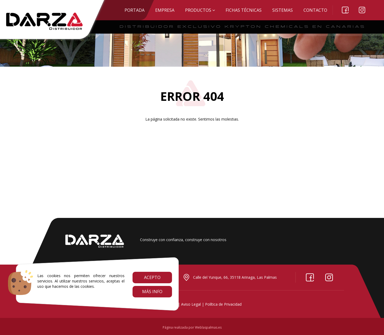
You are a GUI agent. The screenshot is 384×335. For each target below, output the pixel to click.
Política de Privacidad (223, 304)
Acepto (152, 277)
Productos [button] (200, 10)
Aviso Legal (191, 304)
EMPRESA (164, 10)
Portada (135, 10)
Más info (152, 291)
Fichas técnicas (244, 10)
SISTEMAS (282, 10)
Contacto (315, 10)
